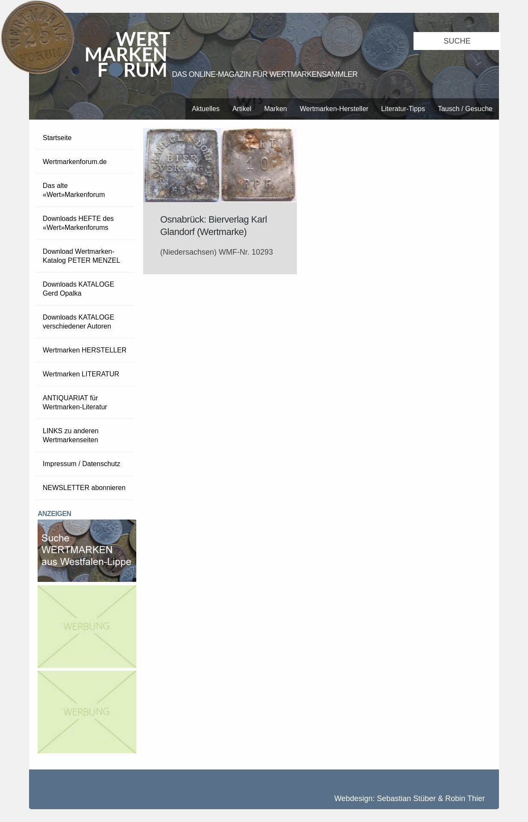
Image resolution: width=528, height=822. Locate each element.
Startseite (57, 137)
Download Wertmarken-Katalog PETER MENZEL (81, 256)
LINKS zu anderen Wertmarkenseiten (71, 435)
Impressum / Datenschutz (81, 463)
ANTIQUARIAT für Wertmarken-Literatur (75, 402)
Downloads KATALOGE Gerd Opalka (78, 289)
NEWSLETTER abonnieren (84, 487)
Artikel (241, 108)
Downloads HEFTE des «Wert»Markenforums (78, 223)
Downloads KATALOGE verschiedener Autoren (78, 322)
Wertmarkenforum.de (75, 161)
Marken (275, 108)
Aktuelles (206, 108)
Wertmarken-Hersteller (334, 108)
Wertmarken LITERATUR (81, 374)
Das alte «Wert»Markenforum (74, 190)
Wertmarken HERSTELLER (84, 350)
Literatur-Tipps (403, 108)
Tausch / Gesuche (465, 108)
